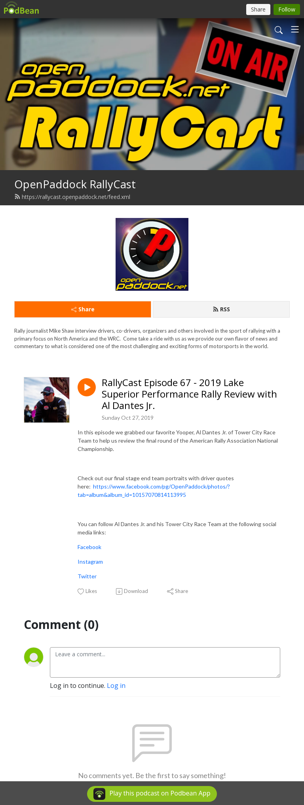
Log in (116, 685)
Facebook (89, 547)
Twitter (87, 576)
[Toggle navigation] (295, 29)
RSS (221, 309)
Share (83, 309)
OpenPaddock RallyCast (75, 184)
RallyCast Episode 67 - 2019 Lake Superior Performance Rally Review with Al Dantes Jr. (189, 394)
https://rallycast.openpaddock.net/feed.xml (72, 197)
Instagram (90, 561)
